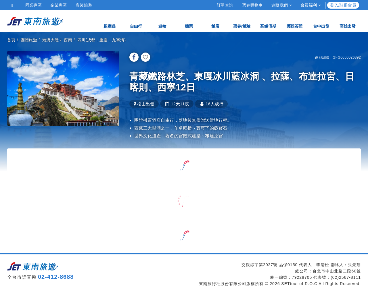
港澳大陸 (50, 40)
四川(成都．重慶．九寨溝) (101, 40)
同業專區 (33, 5)
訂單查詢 (225, 5)
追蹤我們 (281, 5)
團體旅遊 (29, 40)
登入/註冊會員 (343, 5)
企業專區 (58, 5)
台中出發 (321, 20)
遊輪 (162, 20)
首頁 (11, 40)
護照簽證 (295, 20)
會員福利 (310, 5)
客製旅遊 (84, 5)
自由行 (136, 20)
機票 (189, 20)
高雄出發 (348, 20)
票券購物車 (252, 5)
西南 (68, 40)
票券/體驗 (241, 20)
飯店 (215, 20)
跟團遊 (109, 20)
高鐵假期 (268, 20)
